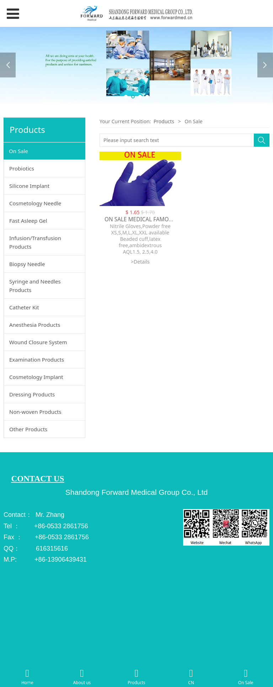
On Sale (18, 151)
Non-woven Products (35, 411)
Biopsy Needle (27, 263)
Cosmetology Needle (35, 203)
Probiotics (21, 168)
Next (265, 65)
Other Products (28, 429)
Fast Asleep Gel (28, 220)
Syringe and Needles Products (35, 285)
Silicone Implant (29, 185)
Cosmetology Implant (36, 376)
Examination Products (36, 359)
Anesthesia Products (34, 324)
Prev (8, 65)
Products (165, 121)
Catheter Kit (24, 307)
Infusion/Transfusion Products (35, 242)
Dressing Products (32, 394)
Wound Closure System (38, 342)
